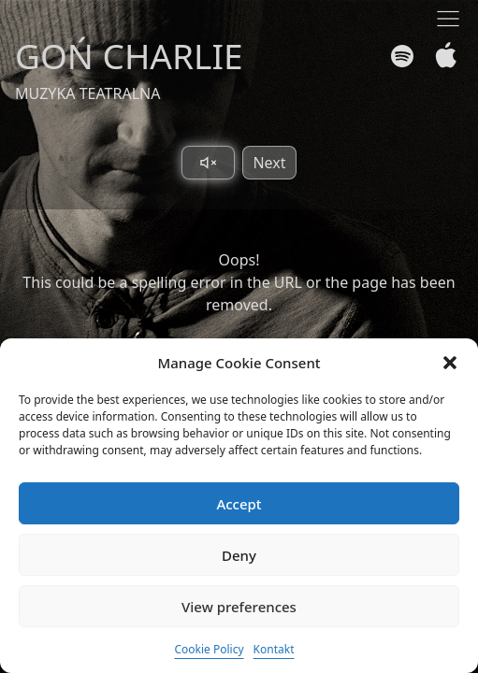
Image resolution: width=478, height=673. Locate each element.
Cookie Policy (208, 649)
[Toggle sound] (208, 162)
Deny (239, 555)
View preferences (239, 606)
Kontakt (274, 649)
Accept (238, 503)
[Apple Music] (442, 56)
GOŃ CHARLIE (129, 55)
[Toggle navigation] (448, 18)
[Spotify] (402, 56)
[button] (450, 362)
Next (269, 162)
